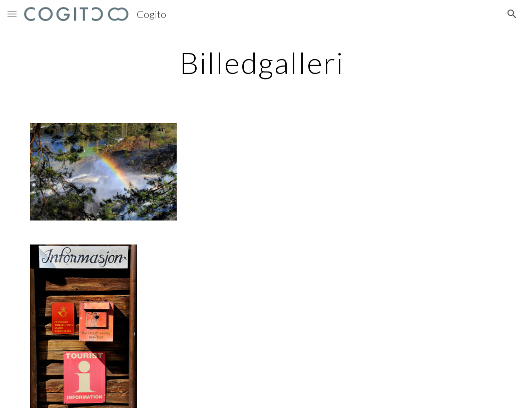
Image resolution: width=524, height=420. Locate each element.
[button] (12, 14)
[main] (261, 62)
